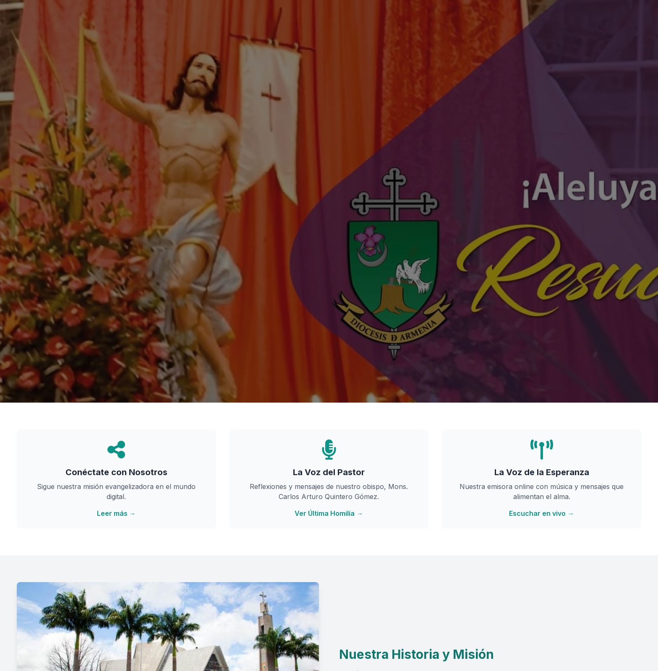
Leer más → (116, 513)
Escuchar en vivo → (541, 513)
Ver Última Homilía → (329, 513)
